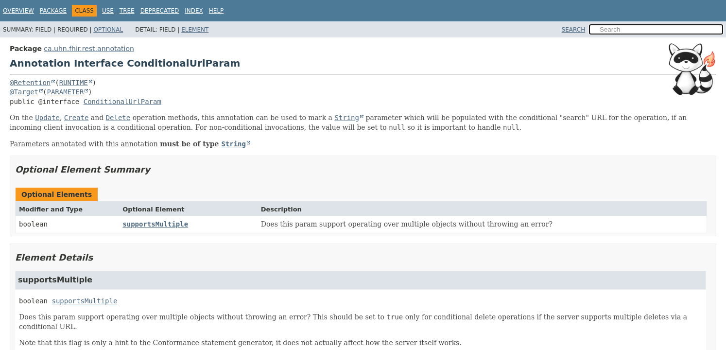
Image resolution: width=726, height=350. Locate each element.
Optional (108, 29)
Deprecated (159, 10)
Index (194, 10)
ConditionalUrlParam (122, 101)
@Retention (30, 83)
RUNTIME (73, 83)
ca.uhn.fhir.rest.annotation (89, 48)
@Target (24, 92)
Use (108, 10)
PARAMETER (65, 92)
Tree (127, 10)
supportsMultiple (155, 224)
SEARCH (574, 29)
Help (216, 10)
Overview (18, 10)
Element (194, 29)
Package (53, 10)
